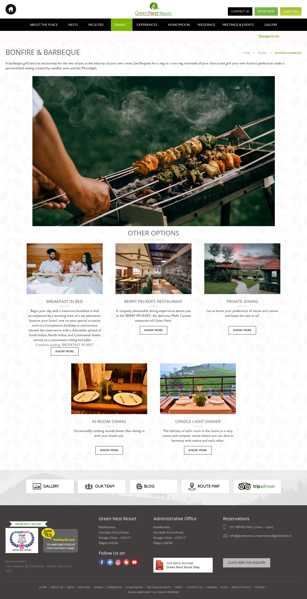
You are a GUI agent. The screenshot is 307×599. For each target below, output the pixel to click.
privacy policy (241, 587)
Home (246, 52)
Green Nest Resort (28, 524)
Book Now (266, 11)
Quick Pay (290, 11)
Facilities (96, 25)
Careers (211, 587)
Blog (145, 486)
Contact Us (240, 11)
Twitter (110, 562)
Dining (120, 25)
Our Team (99, 486)
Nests (73, 25)
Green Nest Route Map (183, 565)
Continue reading (64, 345)
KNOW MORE (65, 351)
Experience (114, 587)
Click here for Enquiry (246, 563)
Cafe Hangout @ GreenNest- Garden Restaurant (39, 566)
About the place (44, 25)
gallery (46, 486)
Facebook (102, 562)
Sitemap (260, 587)
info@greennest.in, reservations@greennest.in (261, 536)
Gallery (270, 25)
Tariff (178, 587)
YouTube (134, 562)
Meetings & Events (238, 25)
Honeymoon (179, 25)
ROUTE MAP (203, 486)
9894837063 (244, 527)
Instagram (118, 562)
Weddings (206, 25)
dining (262, 52)
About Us (57, 587)
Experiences (147, 25)
